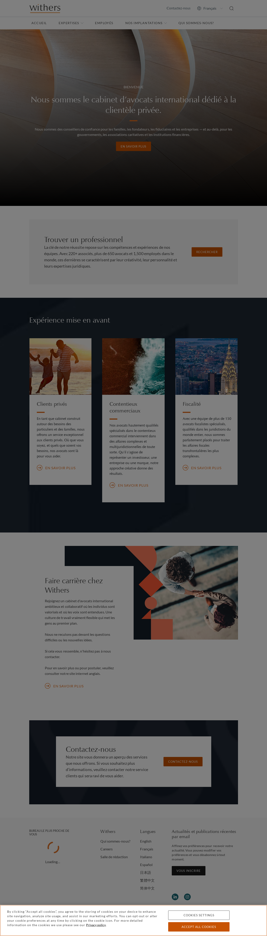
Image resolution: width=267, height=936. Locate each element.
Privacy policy (96, 925)
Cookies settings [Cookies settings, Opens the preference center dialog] (199, 915)
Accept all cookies (199, 927)
